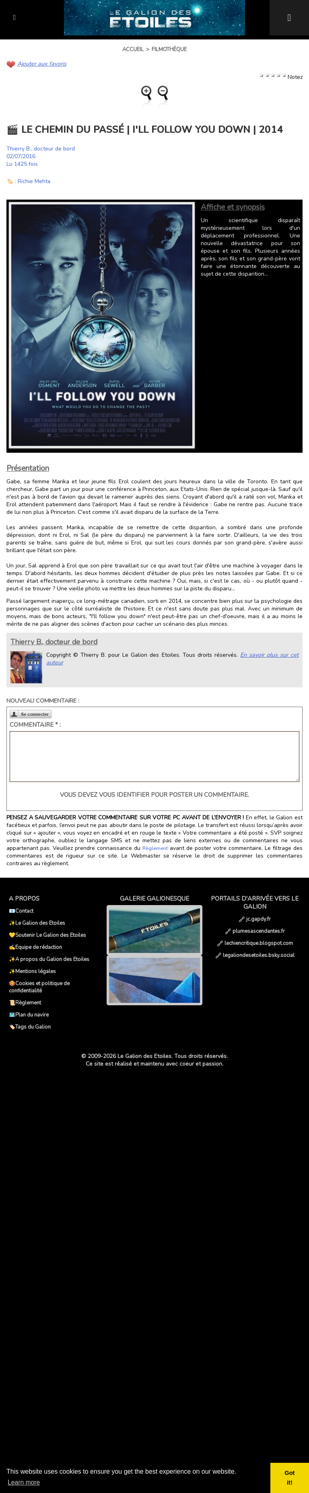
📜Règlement (25, 1002)
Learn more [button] (24, 1482)
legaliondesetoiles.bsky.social (255, 955)
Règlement (155, 848)
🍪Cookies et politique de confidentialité (39, 987)
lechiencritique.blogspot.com (255, 943)
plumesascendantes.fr (255, 931)
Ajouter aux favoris (41, 64)
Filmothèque (169, 49)
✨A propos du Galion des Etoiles (49, 959)
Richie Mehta (34, 181)
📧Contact (21, 911)
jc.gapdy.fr (255, 919)
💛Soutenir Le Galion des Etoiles (47, 935)
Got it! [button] (290, 1478)
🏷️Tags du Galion (30, 1027)
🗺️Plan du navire (29, 1015)
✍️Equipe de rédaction (35, 947)
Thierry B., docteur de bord (40, 149)
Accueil (133, 49)
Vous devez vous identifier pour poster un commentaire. (154, 795)
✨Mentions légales (32, 971)
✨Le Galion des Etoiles (37, 923)
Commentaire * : (35, 725)
